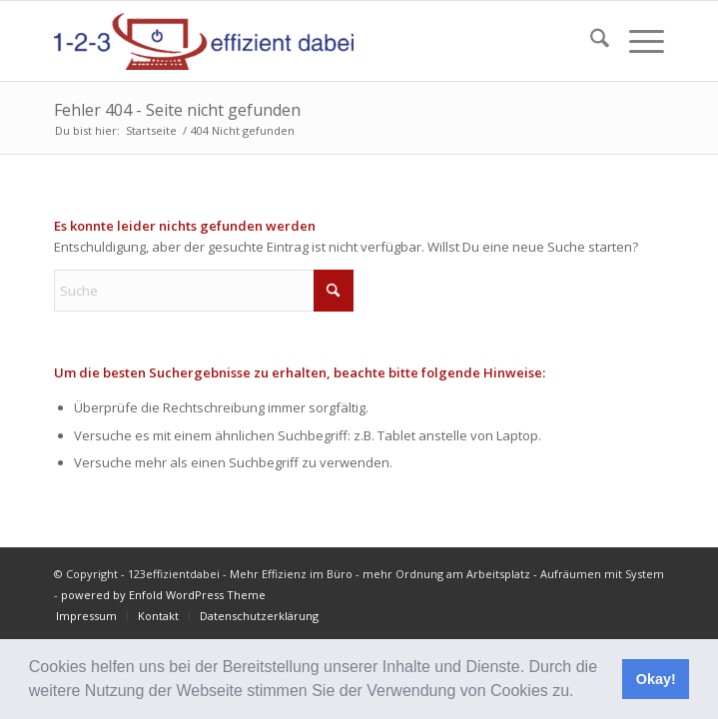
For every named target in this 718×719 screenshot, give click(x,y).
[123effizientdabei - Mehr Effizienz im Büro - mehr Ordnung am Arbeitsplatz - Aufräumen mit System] (298, 41)
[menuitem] (589, 41)
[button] (581, 693)
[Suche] (589, 41)
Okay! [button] (656, 679)
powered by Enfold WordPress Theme (163, 594)
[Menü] (636, 41)
